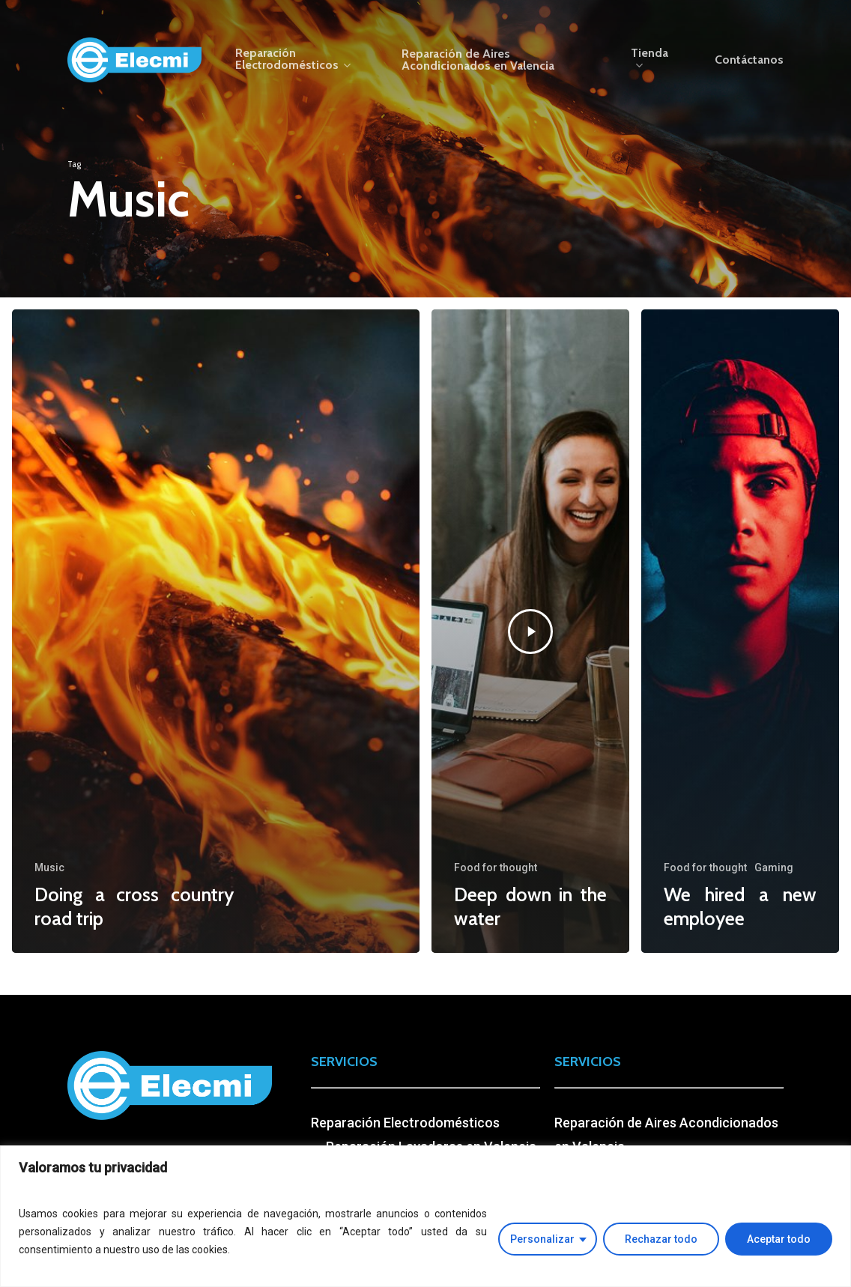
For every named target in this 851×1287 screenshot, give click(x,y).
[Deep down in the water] (530, 631)
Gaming (773, 867)
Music (49, 867)
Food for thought (495, 867)
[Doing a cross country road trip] (216, 631)
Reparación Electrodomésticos (405, 1122)
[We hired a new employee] (740, 631)
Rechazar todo (661, 1239)
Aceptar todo (779, 1239)
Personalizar (542, 1239)
